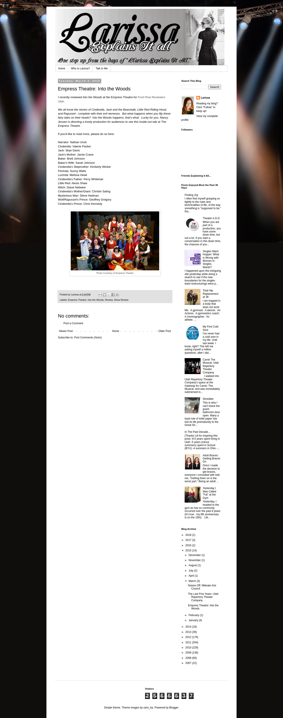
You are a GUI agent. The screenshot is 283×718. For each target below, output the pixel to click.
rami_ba (148, 707)
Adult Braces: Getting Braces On (211, 458)
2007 (188, 663)
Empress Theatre (122, 97)
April (192, 575)
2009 (188, 652)
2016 (188, 545)
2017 (188, 540)
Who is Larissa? (80, 68)
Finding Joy (191, 195)
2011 (188, 642)
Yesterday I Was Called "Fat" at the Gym (209, 493)
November (195, 560)
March (193, 581)
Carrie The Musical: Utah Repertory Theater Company (211, 366)
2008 (188, 657)
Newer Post (66, 331)
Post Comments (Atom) (88, 337)
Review (109, 300)
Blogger (173, 707)
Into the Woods (95, 300)
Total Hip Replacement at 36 (210, 294)
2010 (188, 647)
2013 (188, 632)
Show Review (121, 300)
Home (61, 68)
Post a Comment (73, 323)
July (191, 570)
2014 (188, 626)
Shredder (208, 398)
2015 (188, 550)
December (195, 555)
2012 (188, 637)
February (194, 615)
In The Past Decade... (197, 431)
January (194, 620)
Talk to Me (102, 68)
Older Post (164, 331)
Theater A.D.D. (211, 218)
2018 (188, 535)
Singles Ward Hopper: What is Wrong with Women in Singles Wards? (211, 259)
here (111, 134)
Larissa (205, 97)
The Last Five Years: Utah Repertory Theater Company (203, 597)
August (193, 565)
